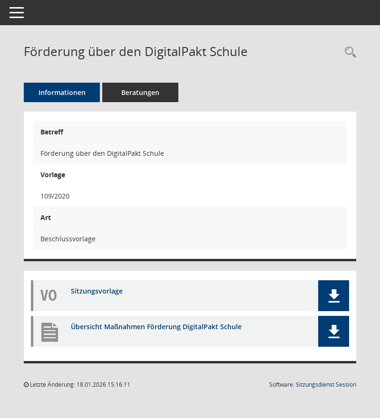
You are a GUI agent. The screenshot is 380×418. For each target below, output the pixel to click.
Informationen (62, 92)
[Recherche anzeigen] (348, 52)
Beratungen (140, 92)
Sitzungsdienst (326, 384)
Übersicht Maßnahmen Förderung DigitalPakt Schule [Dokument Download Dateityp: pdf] (156, 326)
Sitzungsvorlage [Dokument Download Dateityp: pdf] (97, 290)
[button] (333, 295)
